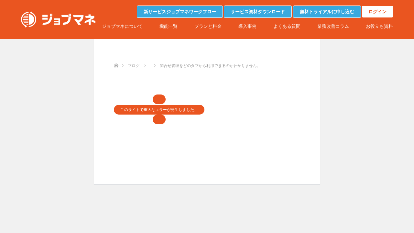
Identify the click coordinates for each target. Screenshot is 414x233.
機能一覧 (168, 26)
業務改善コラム (333, 26)
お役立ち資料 (379, 26)
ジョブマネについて (122, 26)
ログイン (377, 11)
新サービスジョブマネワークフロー (180, 11)
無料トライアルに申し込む (327, 11)
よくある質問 (286, 26)
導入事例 (247, 26)
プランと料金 (208, 26)
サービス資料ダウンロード (258, 11)
